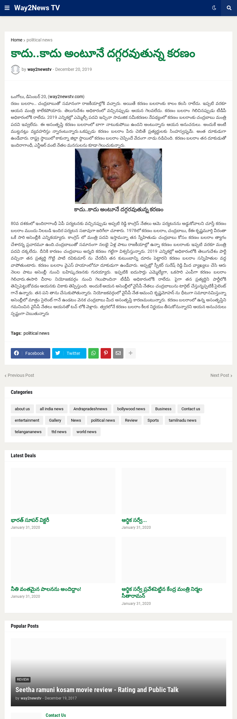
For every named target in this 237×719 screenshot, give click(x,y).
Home (16, 40)
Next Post (219, 375)
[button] (7, 8)
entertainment (27, 420)
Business (163, 409)
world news (87, 431)
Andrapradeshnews (90, 409)
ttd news (59, 431)
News (76, 420)
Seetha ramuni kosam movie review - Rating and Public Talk (97, 690)
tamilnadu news (183, 420)
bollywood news (131, 409)
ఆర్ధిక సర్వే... (134, 520)
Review (131, 420)
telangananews (28, 431)
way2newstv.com (66, 96)
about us (22, 409)
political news (39, 40)
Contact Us (56, 715)
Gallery (55, 420)
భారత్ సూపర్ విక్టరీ (30, 520)
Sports (153, 420)
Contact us (190, 409)
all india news (52, 409)
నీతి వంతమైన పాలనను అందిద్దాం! (46, 589)
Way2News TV (37, 8)
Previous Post (21, 375)
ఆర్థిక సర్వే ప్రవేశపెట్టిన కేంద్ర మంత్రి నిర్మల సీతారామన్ (162, 592)
